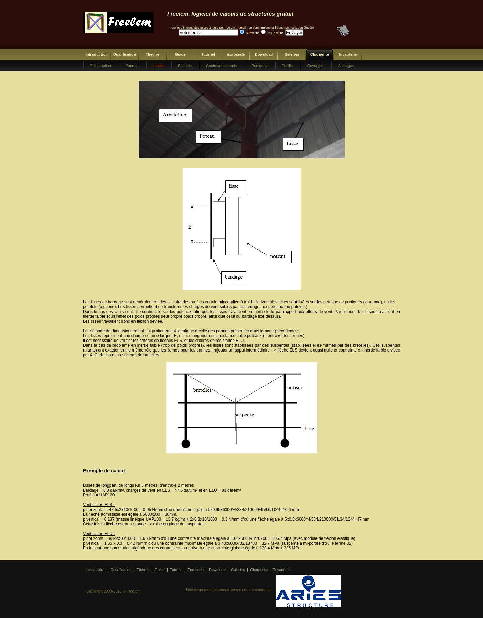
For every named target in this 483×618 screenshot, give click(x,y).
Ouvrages (315, 66)
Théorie (152, 54)
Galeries (291, 54)
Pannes (132, 66)
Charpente (319, 54)
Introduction (97, 54)
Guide (180, 54)
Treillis (287, 66)
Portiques (259, 66)
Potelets (185, 66)
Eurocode (236, 54)
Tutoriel (208, 54)
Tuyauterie (347, 54)
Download (264, 54)
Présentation (100, 66)
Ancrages (346, 66)
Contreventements (221, 66)
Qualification (124, 54)
